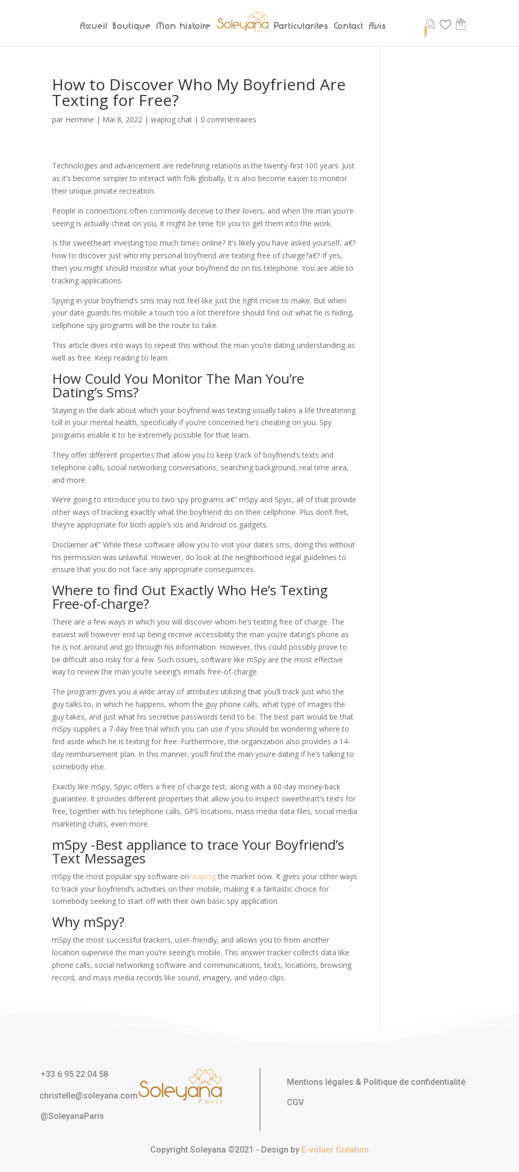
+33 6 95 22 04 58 (74, 1074)
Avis (378, 25)
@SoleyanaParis (72, 1116)
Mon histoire (184, 25)
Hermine (79, 119)
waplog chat (171, 119)
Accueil (94, 25)
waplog (203, 876)
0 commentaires (228, 119)
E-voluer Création (335, 1150)
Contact (349, 25)
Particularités (301, 25)
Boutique (132, 25)
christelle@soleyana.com (88, 1096)
